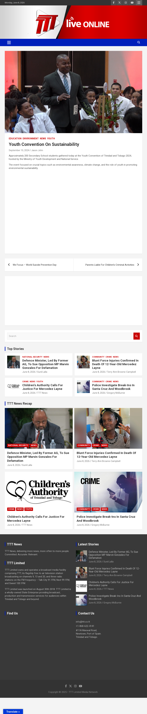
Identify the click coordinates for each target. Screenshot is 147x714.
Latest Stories (88, 544)
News (43, 138)
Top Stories (15, 349)
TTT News (42, 393)
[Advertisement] (73, 301)
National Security (32, 357)
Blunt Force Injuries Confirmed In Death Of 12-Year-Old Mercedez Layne (115, 364)
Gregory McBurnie (116, 393)
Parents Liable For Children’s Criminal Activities (109, 264)
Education (15, 138)
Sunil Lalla (42, 372)
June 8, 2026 (28, 372)
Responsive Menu (139, 2)
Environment (31, 138)
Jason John (37, 150)
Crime (109, 357)
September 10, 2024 (19, 150)
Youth (51, 138)
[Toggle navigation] (9, 42)
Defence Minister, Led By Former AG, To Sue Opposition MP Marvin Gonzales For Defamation (45, 364)
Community (98, 357)
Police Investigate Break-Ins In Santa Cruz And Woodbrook (113, 387)
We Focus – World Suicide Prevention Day (34, 264)
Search (136, 336)
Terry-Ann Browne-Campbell (121, 372)
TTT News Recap (19, 403)
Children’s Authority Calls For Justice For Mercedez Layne (42, 387)
